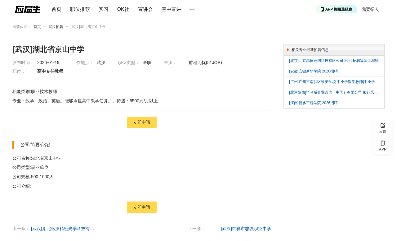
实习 (104, 9)
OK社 (123, 9)
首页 (56, 9)
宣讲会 (145, 9)
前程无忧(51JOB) (205, 62)
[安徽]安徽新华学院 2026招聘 (313, 71)
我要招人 (370, 9)
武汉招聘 (55, 27)
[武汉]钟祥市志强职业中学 (246, 228)
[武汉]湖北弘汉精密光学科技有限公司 (63, 228)
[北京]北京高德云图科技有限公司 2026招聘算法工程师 (334, 60)
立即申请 (141, 122)
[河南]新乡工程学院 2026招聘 (313, 102)
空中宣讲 (171, 9)
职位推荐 (80, 9)
